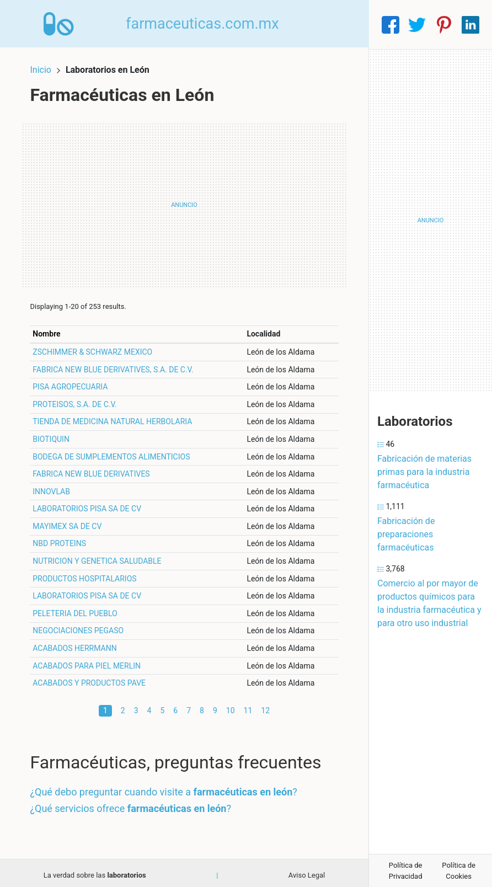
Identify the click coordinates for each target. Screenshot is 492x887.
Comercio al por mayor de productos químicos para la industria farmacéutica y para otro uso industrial (429, 603)
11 (248, 705)
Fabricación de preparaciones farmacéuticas (406, 534)
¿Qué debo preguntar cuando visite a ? (168, 787)
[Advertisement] (184, 200)
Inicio (45, 65)
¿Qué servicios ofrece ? (135, 803)
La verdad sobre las (95, 870)
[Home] (61, 24)
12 (265, 705)
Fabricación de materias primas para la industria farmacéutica (424, 471)
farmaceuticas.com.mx (208, 24)
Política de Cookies (458, 870)
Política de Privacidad (406, 870)
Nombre (51, 328)
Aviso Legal (306, 870)
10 (230, 705)
